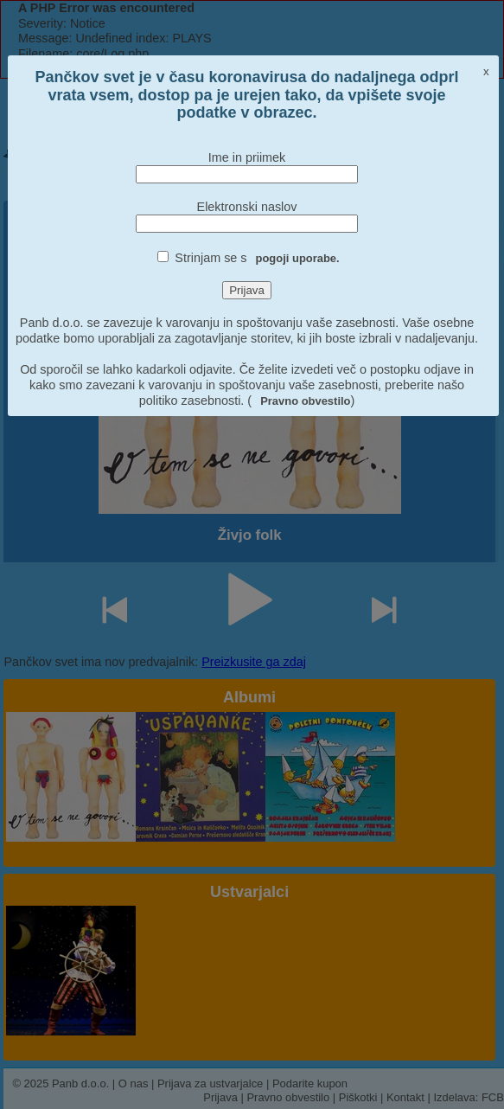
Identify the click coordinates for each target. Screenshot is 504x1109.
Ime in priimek (247, 157)
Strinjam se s (257, 258)
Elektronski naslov (247, 207)
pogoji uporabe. (298, 258)
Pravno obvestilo (305, 400)
